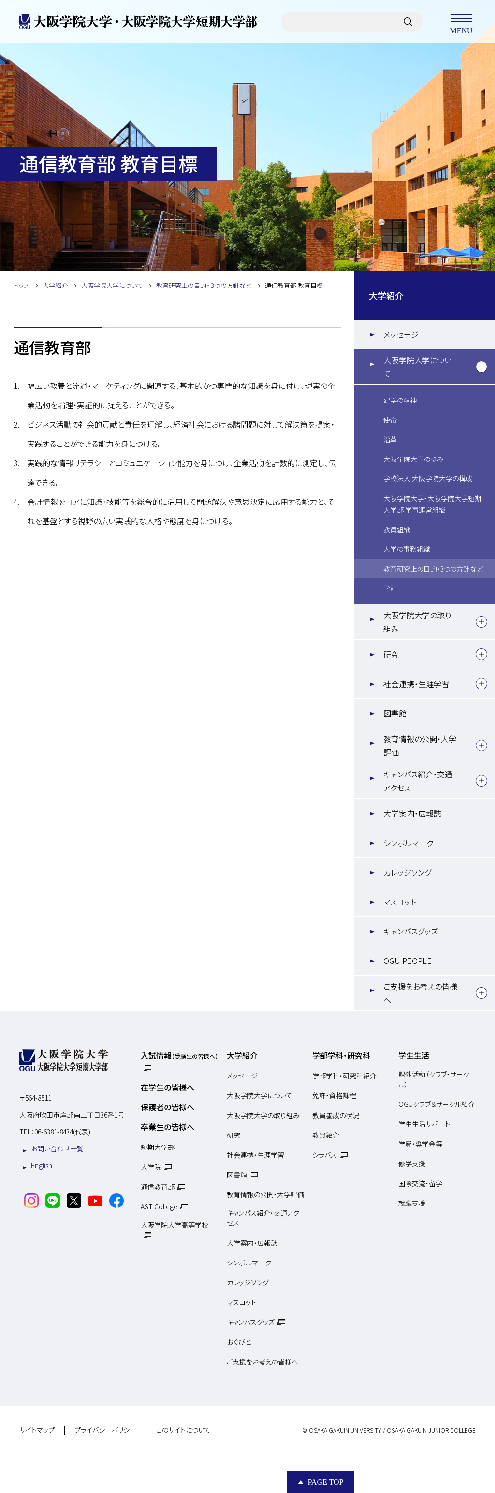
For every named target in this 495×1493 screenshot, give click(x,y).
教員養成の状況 (335, 1115)
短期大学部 (158, 1147)
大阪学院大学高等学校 (174, 1225)
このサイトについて (183, 1430)
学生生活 (413, 1055)
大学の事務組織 (406, 549)
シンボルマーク (408, 842)
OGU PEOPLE (407, 960)
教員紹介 (325, 1135)
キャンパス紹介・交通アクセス (417, 780)
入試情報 (179, 1055)
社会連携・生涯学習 (416, 683)
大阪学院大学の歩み (413, 459)
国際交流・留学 (420, 1183)
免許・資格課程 (334, 1095)
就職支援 (411, 1203)
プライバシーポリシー (105, 1430)
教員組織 (396, 529)
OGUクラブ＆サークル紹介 (436, 1104)
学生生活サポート (424, 1124)
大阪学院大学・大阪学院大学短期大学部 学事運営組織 (432, 504)
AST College (159, 1206)
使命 (390, 420)
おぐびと (239, 1342)
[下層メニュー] (481, 366)
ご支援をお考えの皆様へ (420, 992)
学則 (390, 588)
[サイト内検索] (408, 22)
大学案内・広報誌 (412, 813)
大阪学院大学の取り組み (417, 621)
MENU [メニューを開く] (461, 22)
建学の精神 (400, 400)
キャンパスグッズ (410, 931)
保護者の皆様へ (167, 1107)
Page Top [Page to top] (325, 1482)
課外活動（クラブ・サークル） (433, 1079)
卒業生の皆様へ (167, 1127)
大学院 (151, 1167)
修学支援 (411, 1163)
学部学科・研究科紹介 (344, 1075)
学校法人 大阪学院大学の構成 (427, 478)
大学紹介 (386, 295)
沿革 (390, 439)
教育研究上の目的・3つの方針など (433, 569)
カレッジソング (407, 872)
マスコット (399, 901)
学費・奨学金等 (420, 1143)
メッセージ (401, 334)
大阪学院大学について (417, 366)
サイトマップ (37, 1430)
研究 (391, 654)
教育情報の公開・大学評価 (419, 745)
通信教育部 (158, 1187)
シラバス (324, 1155)
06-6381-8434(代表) (62, 1131)
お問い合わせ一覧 (57, 1148)
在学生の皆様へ (167, 1087)
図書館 (395, 713)
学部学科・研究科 (341, 1055)
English (41, 1165)
